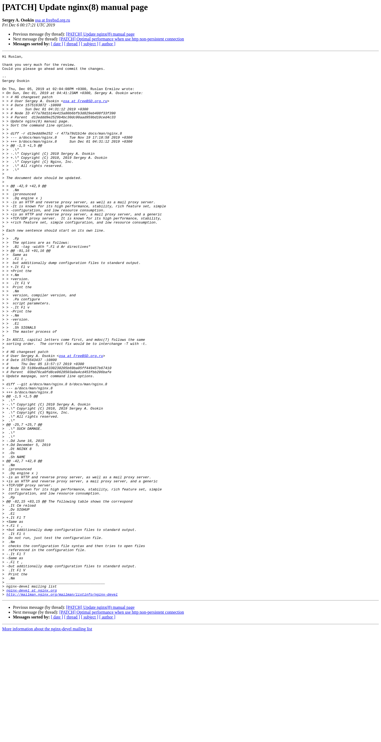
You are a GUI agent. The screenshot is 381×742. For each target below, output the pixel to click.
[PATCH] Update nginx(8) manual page (100, 34)
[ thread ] (72, 44)
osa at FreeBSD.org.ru (85, 110)
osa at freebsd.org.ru (52, 20)
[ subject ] (89, 44)
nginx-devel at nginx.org (31, 697)
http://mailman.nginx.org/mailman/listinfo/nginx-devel (62, 702)
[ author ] (107, 44)
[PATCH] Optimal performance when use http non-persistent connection (121, 39)
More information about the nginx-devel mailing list (47, 737)
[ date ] (57, 44)
